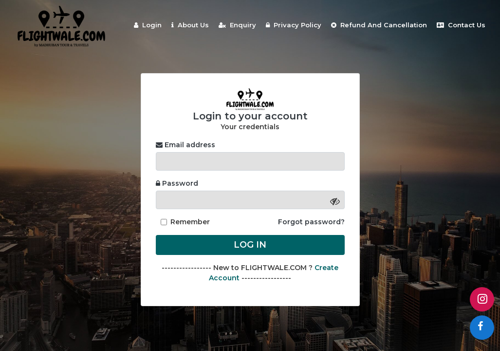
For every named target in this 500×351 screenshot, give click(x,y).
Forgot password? (311, 221)
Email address (185, 144)
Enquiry (237, 25)
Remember (190, 221)
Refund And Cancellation (379, 25)
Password (177, 183)
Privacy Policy (293, 25)
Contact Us (461, 25)
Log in (250, 244)
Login (148, 25)
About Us (190, 25)
